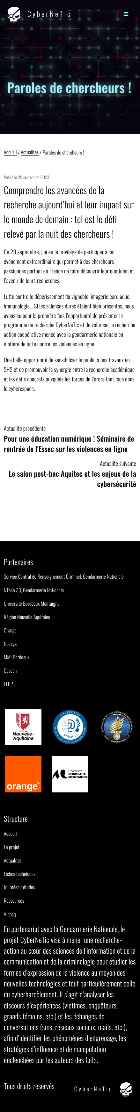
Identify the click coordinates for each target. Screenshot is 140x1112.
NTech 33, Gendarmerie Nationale (34, 590)
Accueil (10, 152)
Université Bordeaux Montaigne (32, 603)
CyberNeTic (38, 15)
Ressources (14, 900)
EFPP (8, 684)
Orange (10, 630)
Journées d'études (19, 887)
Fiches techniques (19, 873)
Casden (10, 670)
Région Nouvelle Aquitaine (27, 617)
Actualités (13, 860)
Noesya (10, 643)
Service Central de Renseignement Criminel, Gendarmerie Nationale (64, 576)
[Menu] (125, 13)
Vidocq (10, 914)
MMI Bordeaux (16, 657)
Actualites (30, 152)
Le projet (11, 847)
